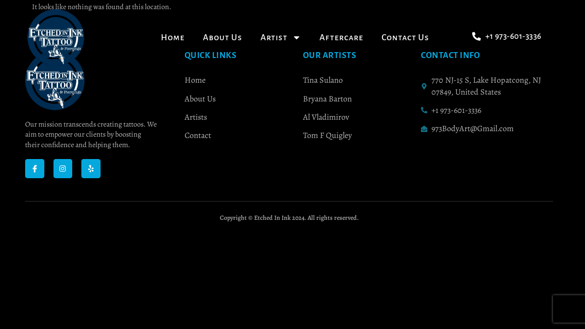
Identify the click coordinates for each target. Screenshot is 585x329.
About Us (222, 37)
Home (173, 37)
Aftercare (341, 37)
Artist (281, 37)
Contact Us (405, 37)
